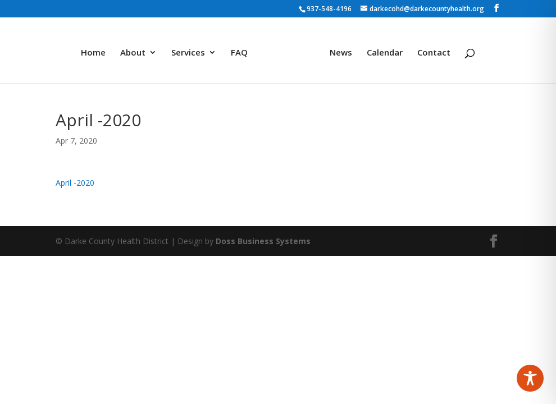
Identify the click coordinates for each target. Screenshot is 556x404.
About (136, 49)
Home (97, 49)
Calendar (381, 49)
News (337, 49)
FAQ (243, 49)
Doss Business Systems (263, 241)
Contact (429, 49)
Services (192, 49)
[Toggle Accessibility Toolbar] (530, 378)
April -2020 (75, 182)
